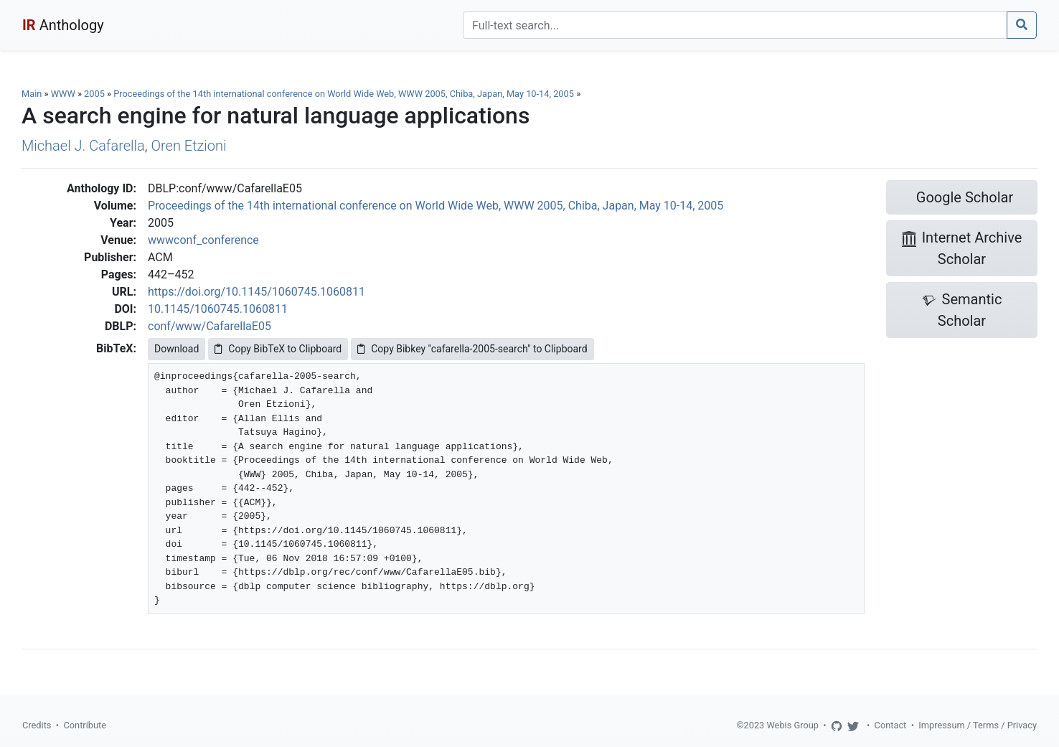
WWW (63, 93)
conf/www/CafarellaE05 (209, 326)
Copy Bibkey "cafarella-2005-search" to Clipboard (472, 348)
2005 (94, 93)
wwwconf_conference (203, 240)
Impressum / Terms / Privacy (977, 725)
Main (32, 93)
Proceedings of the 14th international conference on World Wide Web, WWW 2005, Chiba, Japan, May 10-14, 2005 (344, 93)
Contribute (84, 725)
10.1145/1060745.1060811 (218, 309)
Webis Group (792, 725)
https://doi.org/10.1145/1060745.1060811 (256, 292)
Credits (36, 725)
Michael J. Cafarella (83, 145)
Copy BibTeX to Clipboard (278, 348)
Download (176, 348)
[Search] (735, 25)
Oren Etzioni (189, 145)
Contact (891, 725)
